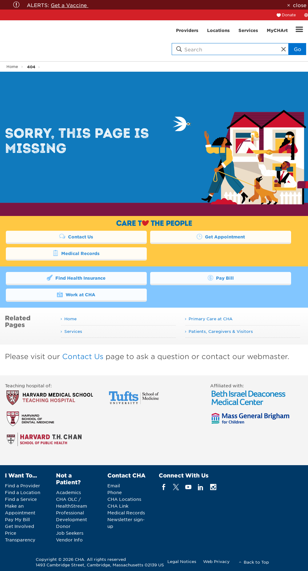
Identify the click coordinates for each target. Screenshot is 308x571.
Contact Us (76, 236)
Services (73, 331)
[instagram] (213, 487)
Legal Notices (181, 561)
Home (12, 66)
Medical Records (76, 253)
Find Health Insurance (76, 277)
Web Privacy (216, 561)
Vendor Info (69, 539)
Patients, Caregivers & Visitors (221, 331)
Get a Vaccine (69, 5)
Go (297, 49)
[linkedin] (201, 487)
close (299, 5)
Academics (68, 492)
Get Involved (19, 526)
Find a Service (21, 499)
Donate (289, 14)
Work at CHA (76, 294)
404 (31, 66)
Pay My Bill (17, 519)
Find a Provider (22, 485)
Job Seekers (69, 533)
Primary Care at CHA (211, 318)
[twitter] (176, 487)
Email (113, 485)
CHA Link (117, 506)
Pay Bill (220, 277)
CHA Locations (124, 499)
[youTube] (188, 487)
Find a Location (22, 492)
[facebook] (163, 487)
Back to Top (256, 562)
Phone (114, 492)
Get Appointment (220, 236)
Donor (63, 526)
